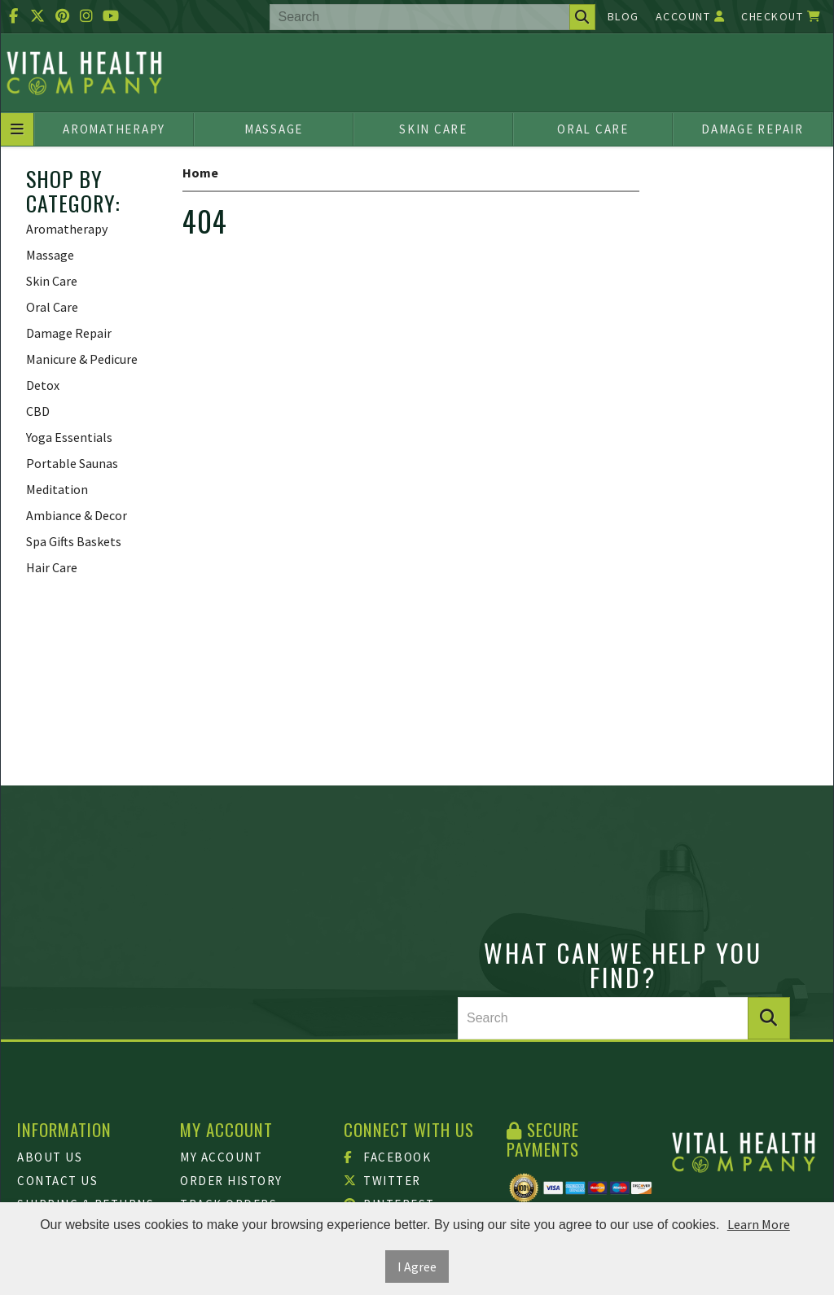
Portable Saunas (72, 463)
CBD (38, 411)
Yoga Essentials (69, 437)
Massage (273, 129)
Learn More (758, 1224)
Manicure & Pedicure (82, 359)
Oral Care (593, 129)
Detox (42, 385)
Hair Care (51, 567)
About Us (49, 1157)
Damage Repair (752, 129)
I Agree (417, 1266)
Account (691, 16)
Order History (231, 1180)
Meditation (57, 489)
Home (200, 172)
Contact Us (57, 1180)
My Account (221, 1157)
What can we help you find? (623, 964)
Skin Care (433, 129)
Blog (623, 16)
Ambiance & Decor (76, 515)
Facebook (388, 1157)
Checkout (781, 16)
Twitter (382, 1180)
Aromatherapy (114, 129)
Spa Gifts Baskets (73, 541)
